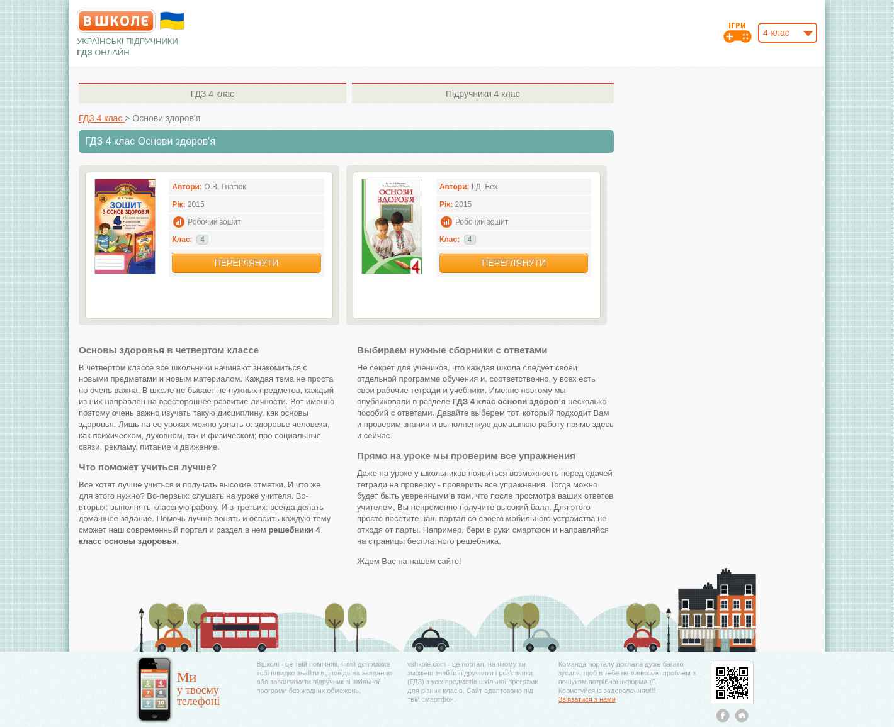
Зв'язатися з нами (587, 699)
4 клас (212, 94)
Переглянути (247, 263)
